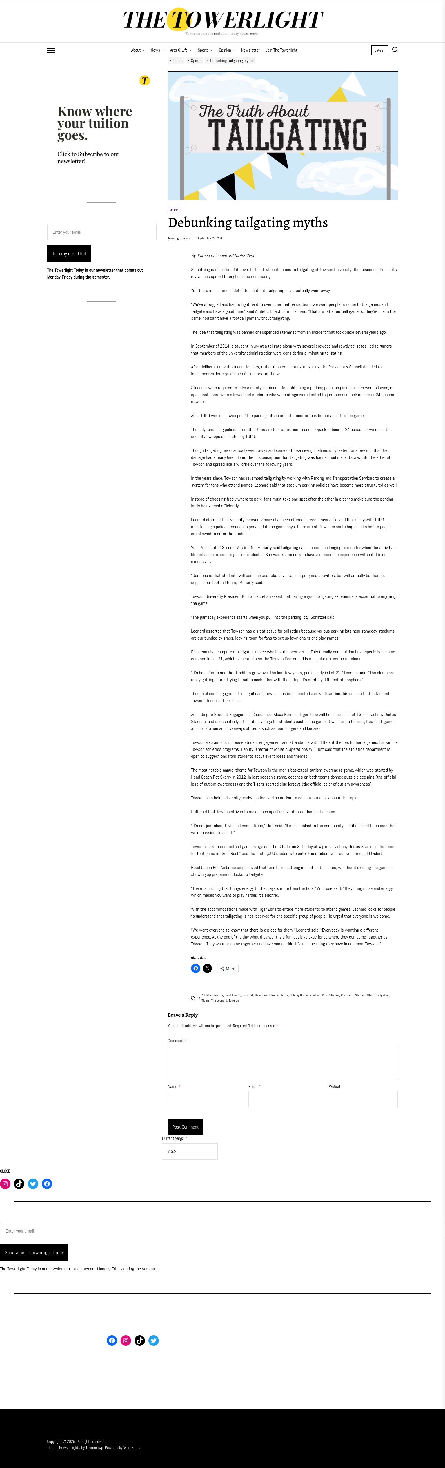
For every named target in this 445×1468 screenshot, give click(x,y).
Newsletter (250, 50)
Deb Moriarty (233, 995)
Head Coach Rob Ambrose (271, 995)
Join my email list (69, 253)
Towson (234, 1000)
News (157, 50)
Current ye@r (175, 1138)
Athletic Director (212, 995)
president (347, 995)
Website (336, 1086)
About (138, 50)
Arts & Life (181, 50)
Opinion (227, 50)
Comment (177, 1040)
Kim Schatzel (330, 995)
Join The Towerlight (281, 50)
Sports (205, 50)
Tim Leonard (219, 1000)
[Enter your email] (102, 232)
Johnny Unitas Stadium (305, 995)
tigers (205, 1000)
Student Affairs (365, 995)
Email (254, 1086)
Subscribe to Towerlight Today (34, 1252)
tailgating (383, 995)
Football (248, 995)
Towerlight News (179, 238)
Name (174, 1086)
